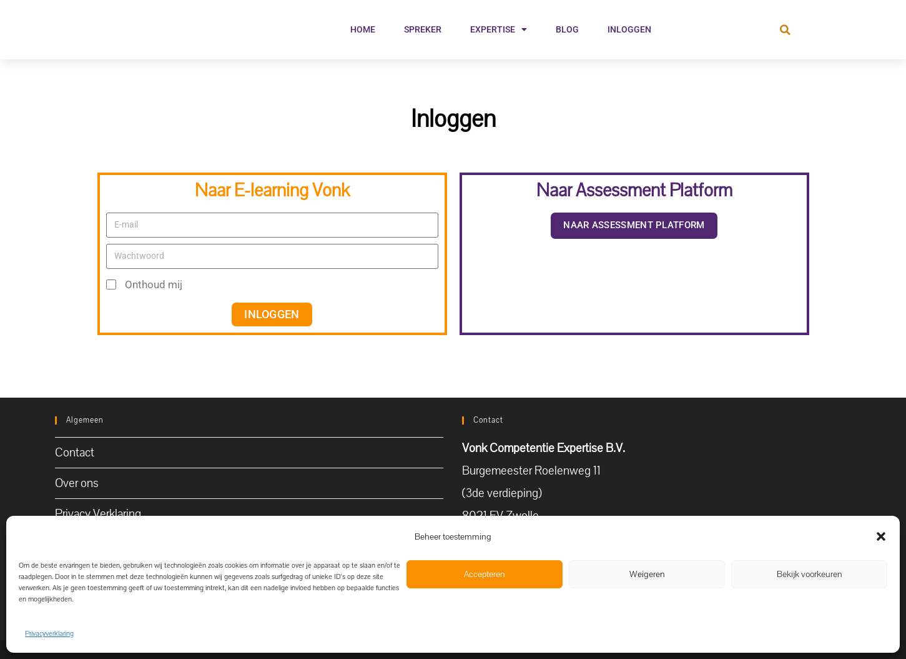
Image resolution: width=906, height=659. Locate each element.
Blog (567, 29)
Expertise (498, 29)
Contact (74, 453)
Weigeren (647, 574)
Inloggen (629, 29)
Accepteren (484, 574)
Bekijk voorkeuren (809, 574)
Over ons (77, 483)
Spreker (422, 29)
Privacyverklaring (49, 633)
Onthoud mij (144, 284)
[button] (881, 535)
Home (362, 29)
